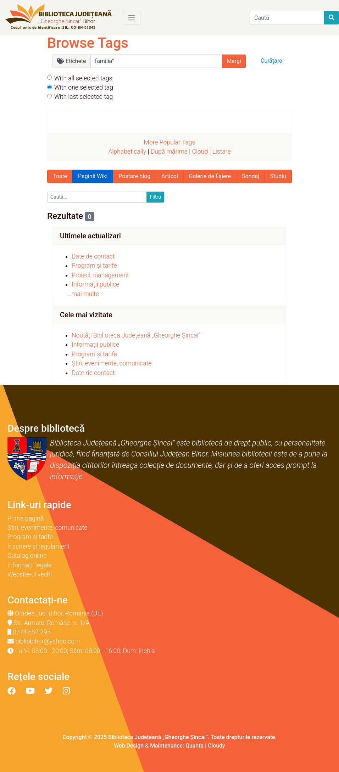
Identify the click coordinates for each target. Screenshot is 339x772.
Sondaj (250, 176)
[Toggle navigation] (131, 17)
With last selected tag (83, 96)
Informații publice (95, 284)
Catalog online (26, 555)
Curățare (271, 60)
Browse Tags (87, 43)
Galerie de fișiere (210, 176)
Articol (169, 176)
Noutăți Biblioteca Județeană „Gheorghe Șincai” (136, 335)
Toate (60, 176)
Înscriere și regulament (38, 546)
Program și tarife (94, 265)
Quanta (194, 745)
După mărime (169, 151)
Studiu (278, 176)
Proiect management (100, 275)
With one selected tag (83, 87)
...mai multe (83, 293)
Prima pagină (25, 518)
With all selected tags (83, 78)
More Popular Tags (169, 142)
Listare (221, 151)
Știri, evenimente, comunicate (111, 363)
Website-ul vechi (29, 574)
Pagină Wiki (92, 176)
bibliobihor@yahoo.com (47, 641)
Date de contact (93, 256)
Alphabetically (127, 151)
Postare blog (134, 176)
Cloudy (216, 745)
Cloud (200, 151)
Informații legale (29, 565)
